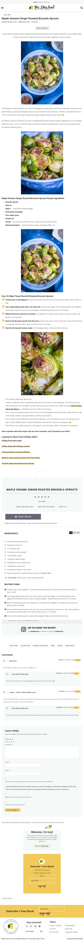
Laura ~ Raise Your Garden (20, 693)
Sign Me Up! (42, 887)
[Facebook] (27, 927)
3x (78, 533)
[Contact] (39, 927)
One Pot (53, 929)
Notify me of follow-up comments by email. (18, 798)
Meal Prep (68, 929)
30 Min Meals (70, 926)
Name (7, 763)
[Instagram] (35, 927)
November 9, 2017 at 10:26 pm (64, 708)
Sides (53, 646)
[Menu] (2, 8)
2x (75, 533)
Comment (8, 745)
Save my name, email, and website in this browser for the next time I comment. (29, 782)
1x (71, 533)
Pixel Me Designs (78, 939)
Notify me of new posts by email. (15, 805)
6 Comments (34, 22)
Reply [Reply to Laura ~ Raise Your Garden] (78, 692)
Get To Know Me (42, 847)
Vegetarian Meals (71, 933)
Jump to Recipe (42, 28)
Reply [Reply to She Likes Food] (76, 674)
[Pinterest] (31, 927)
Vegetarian (70, 646)
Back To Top (40, 939)
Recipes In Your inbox (41, 2)
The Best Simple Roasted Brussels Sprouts (18, 464)
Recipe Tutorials (55, 926)
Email (7, 771)
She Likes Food (42, 8)
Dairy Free (14, 646)
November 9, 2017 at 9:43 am (67, 691)
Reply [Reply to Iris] (78, 660)
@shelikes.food (34, 632)
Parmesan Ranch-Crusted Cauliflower (16, 452)
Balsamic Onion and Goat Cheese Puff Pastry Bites (21, 458)
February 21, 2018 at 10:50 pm (64, 673)
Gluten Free (25, 646)
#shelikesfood (59, 632)
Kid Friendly (54, 933)
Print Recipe (23, 517)
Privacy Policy (7, 899)
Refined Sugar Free (40, 646)
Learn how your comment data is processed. (47, 823)
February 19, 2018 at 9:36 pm (66, 660)
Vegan (60, 646)
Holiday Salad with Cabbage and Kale (16, 447)
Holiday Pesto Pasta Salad (12, 441)
